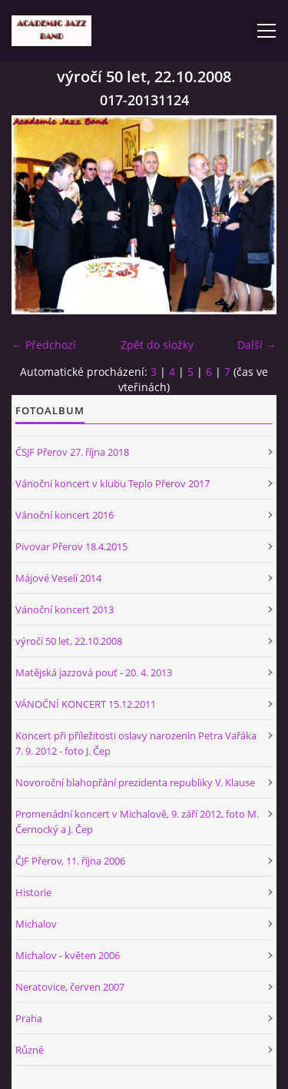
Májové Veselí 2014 (58, 578)
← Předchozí (44, 344)
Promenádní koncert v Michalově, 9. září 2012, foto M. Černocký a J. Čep (137, 821)
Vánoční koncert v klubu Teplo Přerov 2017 (112, 483)
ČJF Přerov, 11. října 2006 (70, 861)
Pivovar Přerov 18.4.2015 (71, 546)
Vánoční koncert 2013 (64, 609)
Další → (256, 344)
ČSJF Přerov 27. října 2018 (72, 452)
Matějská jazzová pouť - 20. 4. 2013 (93, 672)
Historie (33, 892)
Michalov (36, 924)
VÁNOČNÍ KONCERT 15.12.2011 (85, 704)
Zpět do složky (157, 344)
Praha (28, 1018)
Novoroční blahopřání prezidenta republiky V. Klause (135, 782)
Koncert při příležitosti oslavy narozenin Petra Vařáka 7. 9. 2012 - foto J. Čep (136, 743)
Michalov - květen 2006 (67, 955)
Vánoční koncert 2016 (64, 515)
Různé (29, 1050)
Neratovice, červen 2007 (69, 987)
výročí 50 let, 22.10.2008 (68, 641)
